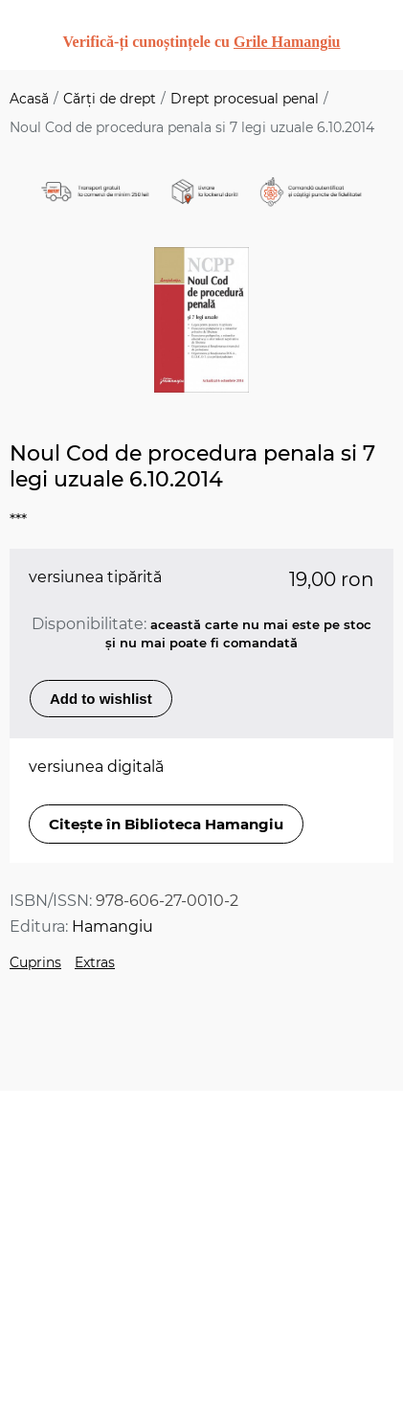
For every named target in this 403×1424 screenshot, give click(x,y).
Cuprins (35, 962)
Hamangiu (112, 926)
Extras (95, 962)
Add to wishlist (101, 698)
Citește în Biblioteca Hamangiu (166, 824)
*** (18, 520)
